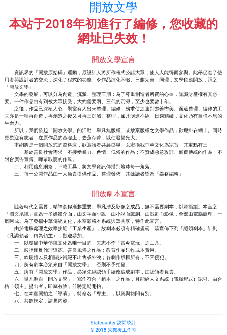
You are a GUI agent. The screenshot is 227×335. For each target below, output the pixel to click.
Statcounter (103, 323)
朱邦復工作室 (122, 330)
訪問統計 (126, 323)
